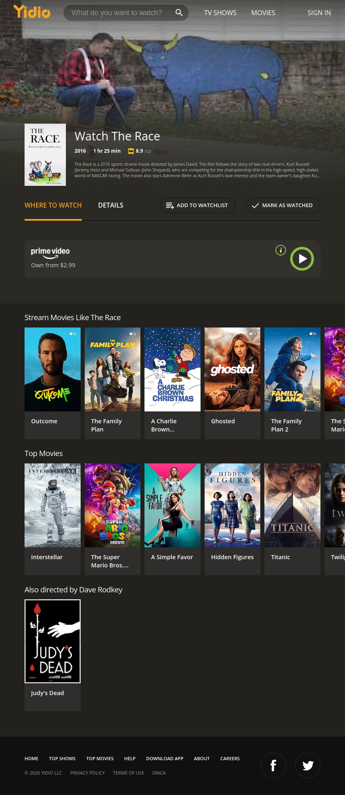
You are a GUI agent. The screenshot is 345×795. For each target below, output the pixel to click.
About (202, 758)
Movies (263, 12)
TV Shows (220, 12)
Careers (229, 758)
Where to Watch (53, 205)
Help (130, 758)
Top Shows (62, 758)
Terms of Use (128, 773)
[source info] (279, 250)
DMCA (158, 773)
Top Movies (100, 758)
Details (111, 205)
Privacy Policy (87, 773)
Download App (164, 758)
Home (31, 758)
